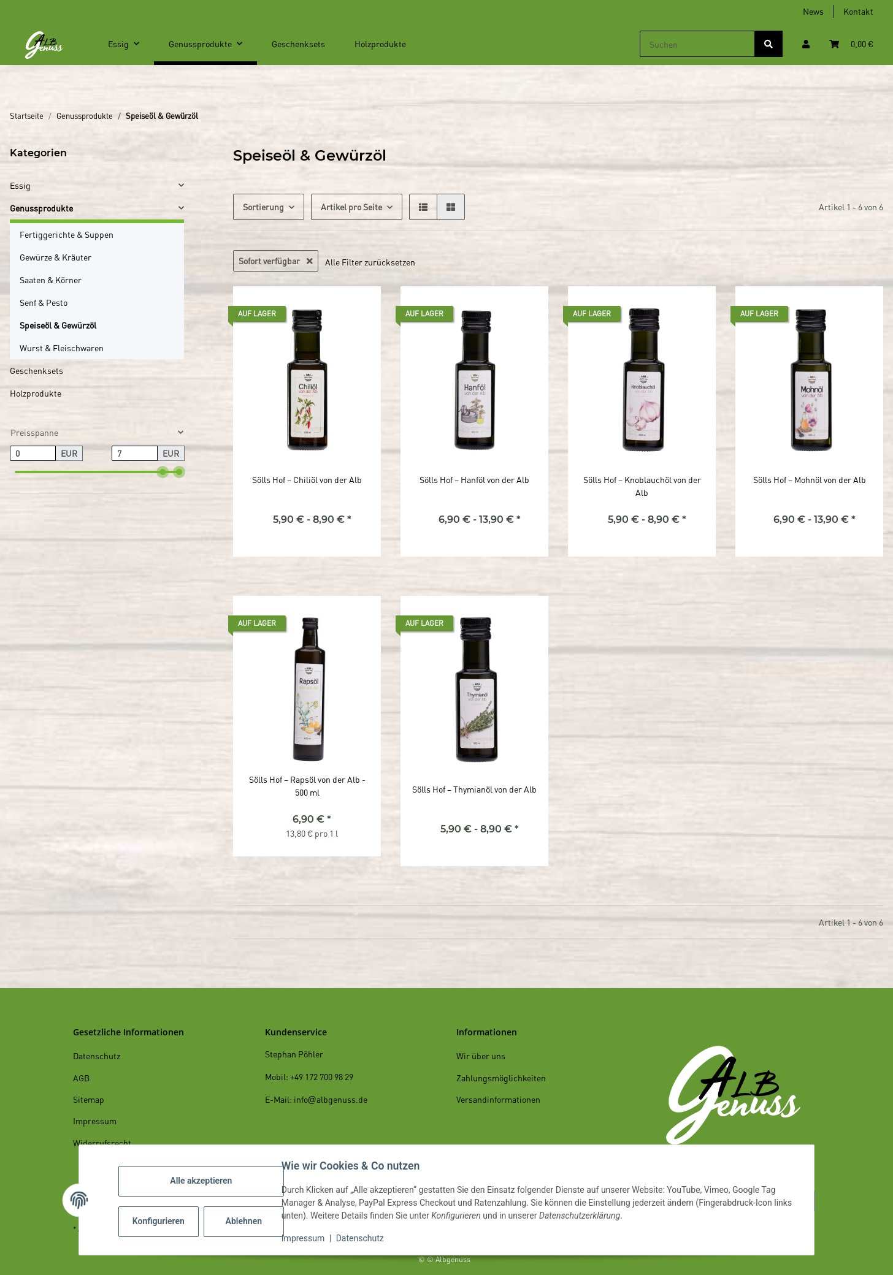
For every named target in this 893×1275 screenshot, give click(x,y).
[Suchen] (697, 44)
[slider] (162, 472)
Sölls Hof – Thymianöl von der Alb (474, 788)
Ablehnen (246, 1221)
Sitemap (88, 1099)
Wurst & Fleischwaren (62, 347)
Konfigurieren (162, 1221)
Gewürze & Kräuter (55, 256)
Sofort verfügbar (276, 260)
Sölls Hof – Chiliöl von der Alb (307, 479)
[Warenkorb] (851, 44)
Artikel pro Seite (351, 206)
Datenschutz (362, 1238)
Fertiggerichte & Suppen (66, 234)
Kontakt (858, 11)
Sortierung (263, 206)
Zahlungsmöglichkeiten (501, 1077)
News (813, 11)
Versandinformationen (498, 1099)
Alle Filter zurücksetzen (370, 261)
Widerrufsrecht (102, 1142)
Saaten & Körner (51, 279)
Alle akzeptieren (203, 1181)
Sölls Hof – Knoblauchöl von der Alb (642, 486)
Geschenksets (36, 370)
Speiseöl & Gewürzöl (58, 324)
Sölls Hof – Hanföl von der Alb (474, 479)
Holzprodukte (35, 392)
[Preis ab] (33, 454)
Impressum (305, 1238)
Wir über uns (480, 1055)
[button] (805, 44)
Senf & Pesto (43, 302)
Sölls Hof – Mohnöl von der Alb (809, 479)
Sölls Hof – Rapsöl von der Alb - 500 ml (307, 785)
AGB (81, 1077)
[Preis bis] (135, 454)
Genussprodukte (41, 207)
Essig (20, 185)
